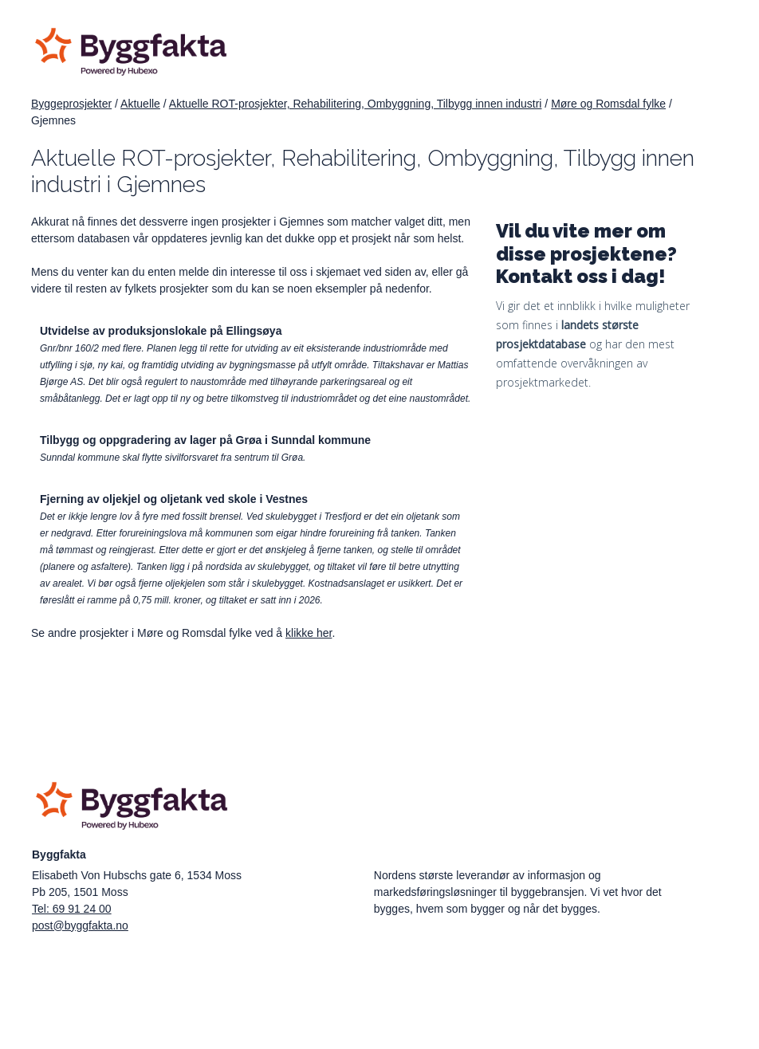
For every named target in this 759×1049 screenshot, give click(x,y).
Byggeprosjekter (71, 103)
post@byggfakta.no (80, 925)
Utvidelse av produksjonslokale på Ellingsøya (160, 330)
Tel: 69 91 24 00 (72, 908)
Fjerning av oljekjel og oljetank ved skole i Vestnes (174, 499)
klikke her (308, 633)
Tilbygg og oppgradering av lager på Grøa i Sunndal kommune (205, 440)
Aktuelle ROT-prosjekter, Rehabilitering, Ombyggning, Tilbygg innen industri (355, 103)
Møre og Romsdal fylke (608, 103)
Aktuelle (140, 103)
